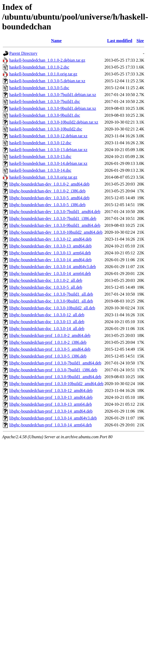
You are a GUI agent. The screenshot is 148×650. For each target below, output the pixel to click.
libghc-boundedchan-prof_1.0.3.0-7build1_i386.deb (53, 370)
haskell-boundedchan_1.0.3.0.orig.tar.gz (43, 177)
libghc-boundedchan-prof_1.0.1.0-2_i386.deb (47, 342)
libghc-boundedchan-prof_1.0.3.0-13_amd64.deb (51, 397)
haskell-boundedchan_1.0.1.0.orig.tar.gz (43, 74)
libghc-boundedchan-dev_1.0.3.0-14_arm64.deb (50, 273)
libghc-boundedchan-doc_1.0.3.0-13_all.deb (46, 321)
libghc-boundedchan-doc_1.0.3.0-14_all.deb (46, 328)
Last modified (119, 40)
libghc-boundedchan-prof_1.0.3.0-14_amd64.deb (51, 411)
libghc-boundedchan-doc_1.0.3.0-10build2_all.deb (52, 308)
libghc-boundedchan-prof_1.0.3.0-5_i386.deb (47, 356)
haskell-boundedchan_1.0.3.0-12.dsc (40, 143)
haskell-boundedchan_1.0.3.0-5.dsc (39, 87)
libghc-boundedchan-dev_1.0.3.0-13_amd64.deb (50, 246)
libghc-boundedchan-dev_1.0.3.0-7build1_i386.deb (52, 218)
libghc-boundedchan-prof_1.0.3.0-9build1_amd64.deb (55, 376)
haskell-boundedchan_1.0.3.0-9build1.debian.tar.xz (52, 108)
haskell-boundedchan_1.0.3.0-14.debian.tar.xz (48, 163)
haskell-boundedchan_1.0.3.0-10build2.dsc (45, 129)
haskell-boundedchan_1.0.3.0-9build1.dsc (44, 115)
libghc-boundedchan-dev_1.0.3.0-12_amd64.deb (50, 239)
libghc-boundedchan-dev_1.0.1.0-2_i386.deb (47, 191)
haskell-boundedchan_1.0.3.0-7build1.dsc (44, 101)
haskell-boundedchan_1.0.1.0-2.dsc (39, 67)
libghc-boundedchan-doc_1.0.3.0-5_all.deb (45, 287)
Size (140, 40)
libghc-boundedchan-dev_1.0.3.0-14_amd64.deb (50, 260)
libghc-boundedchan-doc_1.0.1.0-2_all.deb (45, 280)
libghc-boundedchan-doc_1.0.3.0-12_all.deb (46, 315)
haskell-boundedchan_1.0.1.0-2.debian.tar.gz (47, 60)
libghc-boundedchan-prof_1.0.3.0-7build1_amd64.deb (55, 363)
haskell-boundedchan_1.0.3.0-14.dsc (40, 170)
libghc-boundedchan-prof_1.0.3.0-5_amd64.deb (50, 349)
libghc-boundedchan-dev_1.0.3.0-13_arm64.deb (50, 253)
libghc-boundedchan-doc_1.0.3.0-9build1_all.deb (51, 301)
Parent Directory (23, 53)
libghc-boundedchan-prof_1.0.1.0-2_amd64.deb (50, 335)
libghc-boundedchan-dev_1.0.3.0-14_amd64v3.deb (52, 266)
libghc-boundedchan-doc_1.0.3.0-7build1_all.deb (51, 294)
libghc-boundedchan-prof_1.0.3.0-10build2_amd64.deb (56, 383)
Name (56, 40)
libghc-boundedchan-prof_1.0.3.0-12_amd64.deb (51, 390)
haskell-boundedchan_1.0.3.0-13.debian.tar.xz (48, 149)
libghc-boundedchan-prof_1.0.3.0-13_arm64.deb (50, 404)
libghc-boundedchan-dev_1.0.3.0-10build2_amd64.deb (55, 232)
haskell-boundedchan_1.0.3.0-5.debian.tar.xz (47, 81)
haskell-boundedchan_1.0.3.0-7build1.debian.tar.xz (52, 94)
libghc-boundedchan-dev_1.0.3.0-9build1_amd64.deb (54, 225)
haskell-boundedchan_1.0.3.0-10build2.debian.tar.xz (53, 122)
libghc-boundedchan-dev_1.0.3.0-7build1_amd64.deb (54, 211)
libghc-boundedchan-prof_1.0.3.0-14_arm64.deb (50, 425)
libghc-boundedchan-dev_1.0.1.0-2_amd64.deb (49, 184)
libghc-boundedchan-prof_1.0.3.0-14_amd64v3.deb (53, 418)
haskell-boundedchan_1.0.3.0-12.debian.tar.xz (48, 136)
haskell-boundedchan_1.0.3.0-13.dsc (40, 156)
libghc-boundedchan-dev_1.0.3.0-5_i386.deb (47, 204)
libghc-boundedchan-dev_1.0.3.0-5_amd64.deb (49, 198)
